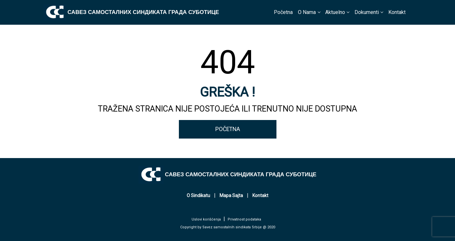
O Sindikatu (198, 195)
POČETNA (227, 129)
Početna (283, 12)
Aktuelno (335, 12)
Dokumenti (367, 12)
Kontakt (397, 12)
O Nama (307, 12)
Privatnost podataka (244, 219)
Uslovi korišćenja (206, 219)
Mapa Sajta (231, 195)
